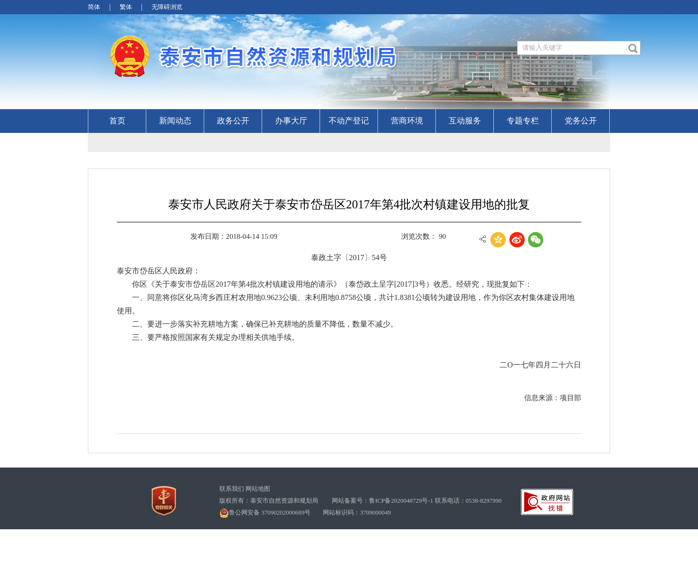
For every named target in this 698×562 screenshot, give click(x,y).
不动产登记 (349, 120)
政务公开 (233, 120)
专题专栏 (523, 120)
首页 (117, 120)
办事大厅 (291, 120)
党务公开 (581, 120)
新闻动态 (175, 120)
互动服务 (465, 120)
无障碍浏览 (166, 6)
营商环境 (407, 120)
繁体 (126, 6)
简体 (94, 6)
